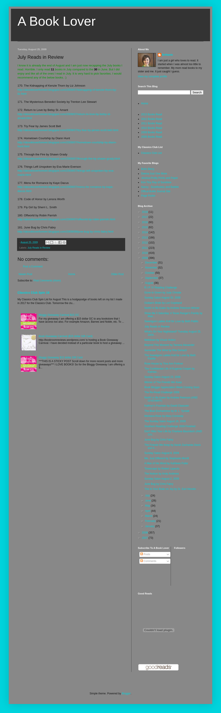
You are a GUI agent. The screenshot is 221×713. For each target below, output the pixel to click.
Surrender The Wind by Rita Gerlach (165, 350)
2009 (145, 258)
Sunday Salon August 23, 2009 (162, 377)
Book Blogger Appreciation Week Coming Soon (171, 387)
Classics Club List (151, 153)
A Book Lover (57, 21)
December (151, 262)
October (150, 272)
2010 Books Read (151, 128)
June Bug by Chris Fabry (158, 439)
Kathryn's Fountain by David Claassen (166, 405)
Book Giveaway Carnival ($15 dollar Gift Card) (66, 336)
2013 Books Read (151, 114)
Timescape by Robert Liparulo (161, 468)
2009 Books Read (151, 132)
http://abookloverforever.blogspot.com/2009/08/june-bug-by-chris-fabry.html (65, 231)
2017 (145, 217)
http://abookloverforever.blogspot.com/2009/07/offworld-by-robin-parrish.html (66, 219)
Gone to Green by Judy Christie (162, 292)
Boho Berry (147, 169)
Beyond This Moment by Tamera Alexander (169, 345)
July (148, 495)
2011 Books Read (151, 123)
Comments (148, 561)
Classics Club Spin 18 (33, 292)
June (148, 500)
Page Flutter (148, 195)
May (148, 505)
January (150, 526)
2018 (145, 211)
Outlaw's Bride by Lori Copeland (163, 302)
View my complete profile (152, 76)
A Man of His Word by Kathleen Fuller (166, 463)
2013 (145, 237)
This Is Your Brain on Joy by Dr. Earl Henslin (170, 489)
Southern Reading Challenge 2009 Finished (169, 426)
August (149, 282)
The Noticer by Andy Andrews (161, 473)
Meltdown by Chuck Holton (160, 339)
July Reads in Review (39, 247)
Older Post (117, 274)
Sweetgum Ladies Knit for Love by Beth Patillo (171, 321)
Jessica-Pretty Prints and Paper (159, 178)
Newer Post (25, 274)
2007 (145, 537)
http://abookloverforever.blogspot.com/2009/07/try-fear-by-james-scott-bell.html (68, 130)
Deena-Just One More (154, 173)
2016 (145, 222)
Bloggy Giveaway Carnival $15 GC (59, 314)
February (150, 521)
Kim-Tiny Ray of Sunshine (156, 182)
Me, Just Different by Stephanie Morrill (166, 458)
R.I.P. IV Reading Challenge (160, 287)
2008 (145, 532)
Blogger (126, 693)
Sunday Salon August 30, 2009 (162, 297)
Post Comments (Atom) (47, 280)
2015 (145, 227)
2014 (145, 232)
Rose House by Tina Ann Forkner (163, 363)
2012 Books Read (151, 119)
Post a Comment (32, 266)
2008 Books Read (151, 136)
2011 (145, 247)
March (149, 515)
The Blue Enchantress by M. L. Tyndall (166, 411)
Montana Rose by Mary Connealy (163, 416)
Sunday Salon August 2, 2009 (161, 478)
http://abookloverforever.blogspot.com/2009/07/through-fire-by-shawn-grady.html (69, 158)
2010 (145, 252)
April (148, 510)
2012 (145, 242)
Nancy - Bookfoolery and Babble (160, 186)
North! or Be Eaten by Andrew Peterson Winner (171, 307)
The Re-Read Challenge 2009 (161, 392)
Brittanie (167, 54)
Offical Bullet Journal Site (155, 191)
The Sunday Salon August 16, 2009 (165, 421)
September (152, 277)
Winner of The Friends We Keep (163, 382)
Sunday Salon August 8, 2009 (161, 453)
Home (71, 274)
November (151, 267)
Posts (145, 554)
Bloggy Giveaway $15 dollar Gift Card (60, 357)
